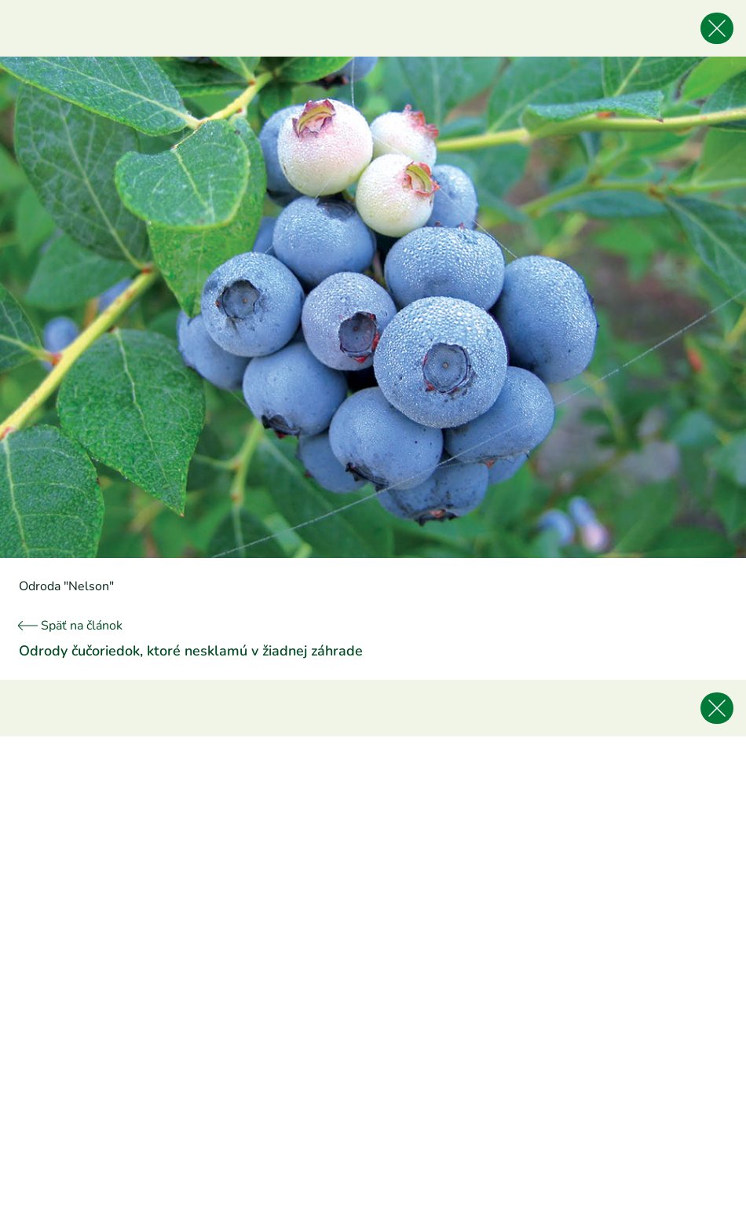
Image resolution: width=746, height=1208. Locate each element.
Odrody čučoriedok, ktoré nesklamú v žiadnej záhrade (191, 650)
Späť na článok (71, 625)
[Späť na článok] (716, 28)
